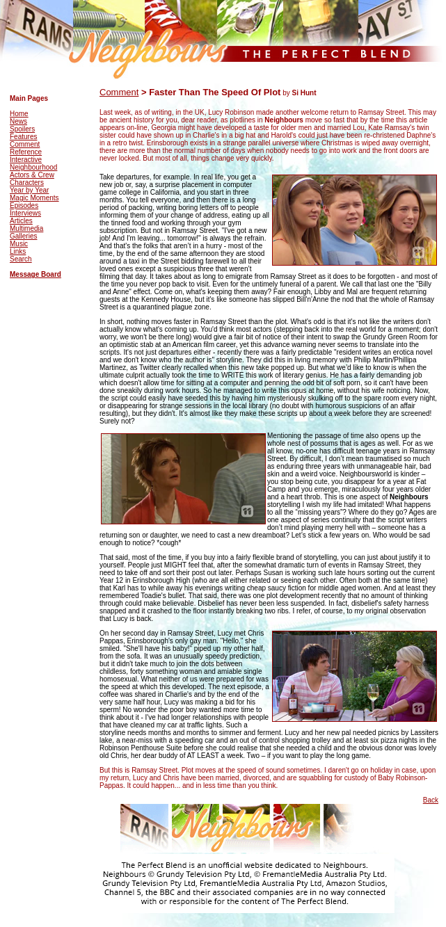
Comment (25, 144)
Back (430, 800)
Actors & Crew (32, 175)
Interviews (25, 213)
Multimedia (26, 228)
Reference (26, 152)
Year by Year (29, 190)
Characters (27, 182)
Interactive (26, 159)
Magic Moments (34, 198)
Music (19, 244)
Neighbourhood (33, 167)
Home (19, 114)
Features (23, 136)
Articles (21, 221)
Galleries (23, 236)
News (18, 121)
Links (18, 251)
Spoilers (22, 129)
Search (21, 259)
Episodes (24, 205)
